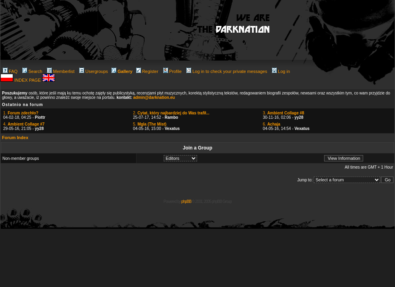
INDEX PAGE (28, 80)
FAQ (10, 71)
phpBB (186, 201)
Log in (281, 71)
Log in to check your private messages (226, 71)
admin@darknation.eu (154, 97)
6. (271, 124)
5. (149, 124)
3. (283, 113)
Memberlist (60, 71)
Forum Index (15, 137)
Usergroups (93, 71)
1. (20, 113)
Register (147, 71)
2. (171, 113)
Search (32, 71)
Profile (172, 71)
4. (24, 124)
